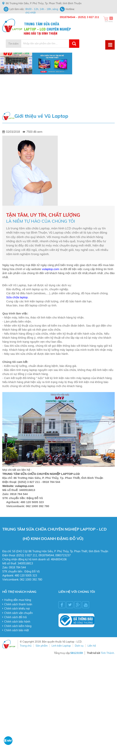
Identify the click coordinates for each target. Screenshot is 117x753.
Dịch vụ (79, 645)
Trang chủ (26, 645)
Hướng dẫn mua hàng (17, 600)
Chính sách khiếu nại (17, 608)
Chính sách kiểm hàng (17, 626)
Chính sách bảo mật (16, 630)
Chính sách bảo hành (17, 621)
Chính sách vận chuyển (18, 613)
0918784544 (67, 17)
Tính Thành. (108, 652)
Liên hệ (92, 645)
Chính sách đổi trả (15, 617)
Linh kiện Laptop (61, 645)
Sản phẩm (42, 645)
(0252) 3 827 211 (88, 17)
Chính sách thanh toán (18, 604)
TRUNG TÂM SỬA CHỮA (41, 23)
